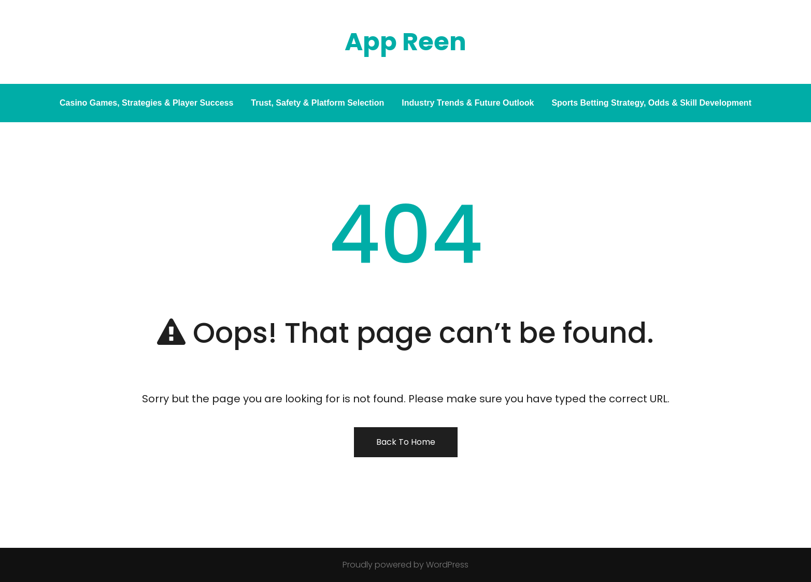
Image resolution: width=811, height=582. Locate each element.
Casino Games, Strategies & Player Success (146, 102)
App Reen (405, 41)
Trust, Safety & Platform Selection (317, 102)
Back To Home (405, 442)
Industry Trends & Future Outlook (468, 102)
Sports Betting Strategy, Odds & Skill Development (651, 102)
